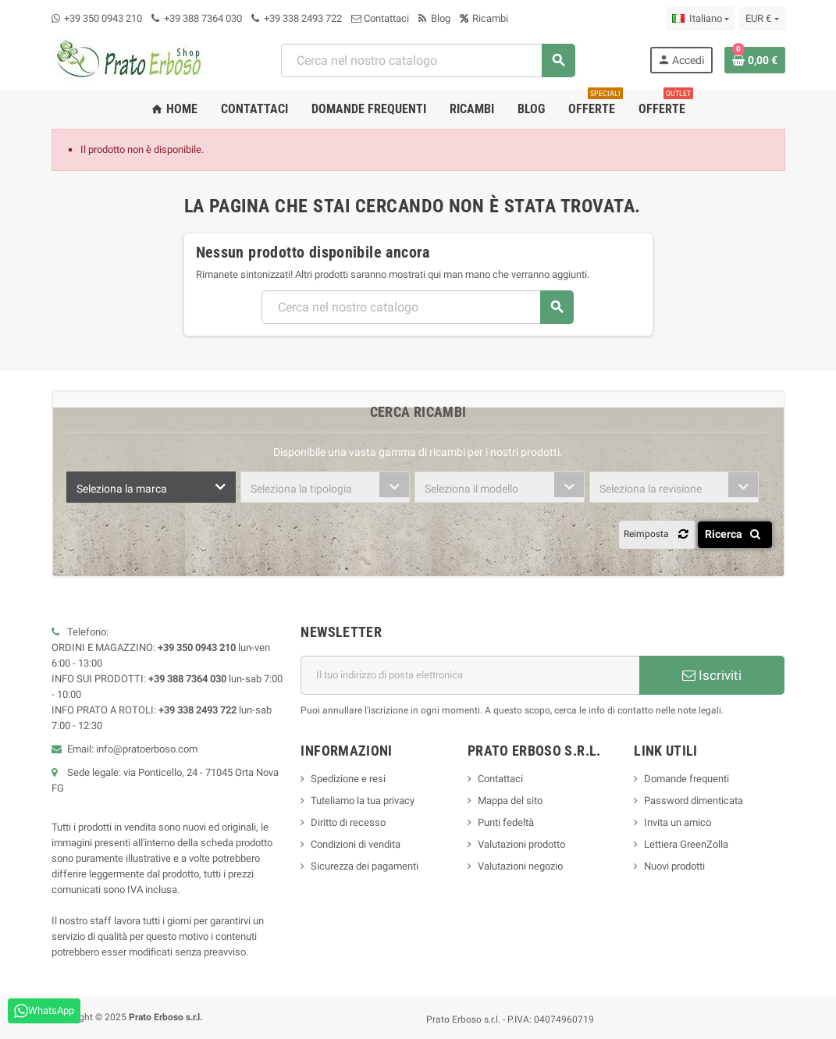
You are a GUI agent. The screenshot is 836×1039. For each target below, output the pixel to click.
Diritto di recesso (348, 822)
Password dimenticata (693, 800)
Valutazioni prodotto (521, 844)
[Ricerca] (428, 60)
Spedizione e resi (348, 779)
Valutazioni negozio (520, 866)
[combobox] (151, 487)
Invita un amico (677, 822)
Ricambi (484, 18)
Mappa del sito (510, 800)
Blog (434, 18)
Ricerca (736, 534)
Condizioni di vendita (355, 844)
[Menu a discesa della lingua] (700, 18)
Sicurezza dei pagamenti (364, 866)
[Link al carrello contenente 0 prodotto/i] (754, 60)
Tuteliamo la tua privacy (362, 800)
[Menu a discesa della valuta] (761, 18)
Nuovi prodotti (674, 866)
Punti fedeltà (506, 822)
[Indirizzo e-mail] (470, 675)
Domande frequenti (686, 779)
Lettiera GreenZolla (686, 844)
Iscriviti (712, 675)
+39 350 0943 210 (103, 18)
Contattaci (380, 18)
